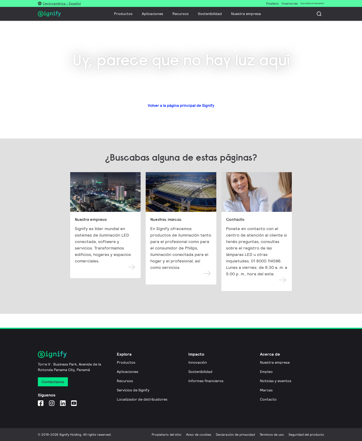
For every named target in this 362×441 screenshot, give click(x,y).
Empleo (266, 371)
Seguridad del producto (306, 434)
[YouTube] (74, 403)
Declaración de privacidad (235, 434)
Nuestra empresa (246, 13)
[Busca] (319, 14)
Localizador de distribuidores (142, 399)
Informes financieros (205, 380)
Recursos (180, 13)
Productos (123, 13)
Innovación (197, 362)
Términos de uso (271, 434)
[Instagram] (51, 403)
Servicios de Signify (133, 390)
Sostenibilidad (210, 13)
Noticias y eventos (275, 380)
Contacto (268, 399)
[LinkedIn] (63, 403)
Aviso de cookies (198, 434)
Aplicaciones (152, 13)
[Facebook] (40, 403)
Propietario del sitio (166, 434)
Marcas (266, 390)
